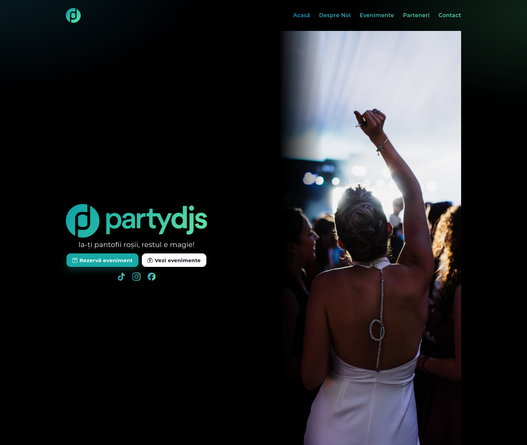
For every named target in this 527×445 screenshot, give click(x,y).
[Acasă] (73, 15)
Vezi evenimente (174, 260)
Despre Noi (335, 15)
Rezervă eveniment (102, 260)
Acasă (301, 15)
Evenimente (377, 15)
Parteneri (416, 15)
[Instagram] (136, 276)
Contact (450, 15)
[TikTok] (121, 276)
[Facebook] (151, 276)
